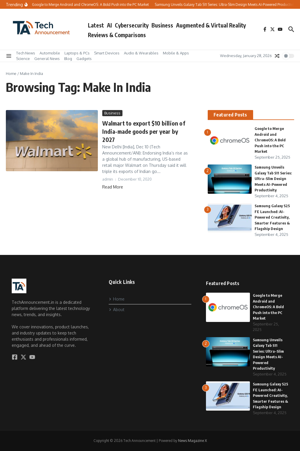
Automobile (50, 53)
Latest (96, 25)
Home (11, 73)
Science (23, 58)
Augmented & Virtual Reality (211, 25)
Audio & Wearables (141, 53)
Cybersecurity (132, 25)
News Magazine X (192, 440)
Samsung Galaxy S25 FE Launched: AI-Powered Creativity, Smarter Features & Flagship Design (272, 217)
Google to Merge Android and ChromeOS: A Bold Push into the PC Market (270, 140)
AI (109, 25)
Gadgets (84, 58)
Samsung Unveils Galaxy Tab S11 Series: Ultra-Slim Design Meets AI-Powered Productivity (273, 178)
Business (162, 25)
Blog (68, 58)
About (117, 309)
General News (47, 58)
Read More (112, 186)
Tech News (25, 53)
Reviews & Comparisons (117, 34)
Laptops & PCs (77, 53)
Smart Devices (107, 53)
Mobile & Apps (176, 53)
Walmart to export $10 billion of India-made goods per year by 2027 (143, 131)
